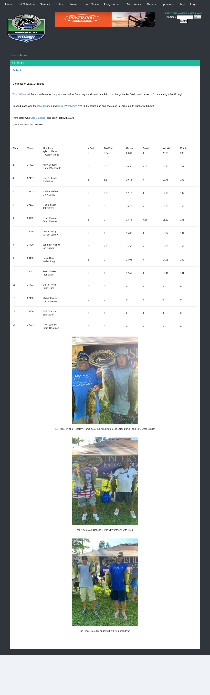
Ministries (134, 4)
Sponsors (167, 4)
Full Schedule (26, 4)
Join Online (92, 4)
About (151, 4)
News (75, 4)
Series (45, 4)
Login (193, 4)
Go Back (16, 70)
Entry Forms (113, 4)
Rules (60, 4)
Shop (181, 4)
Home (8, 4)
